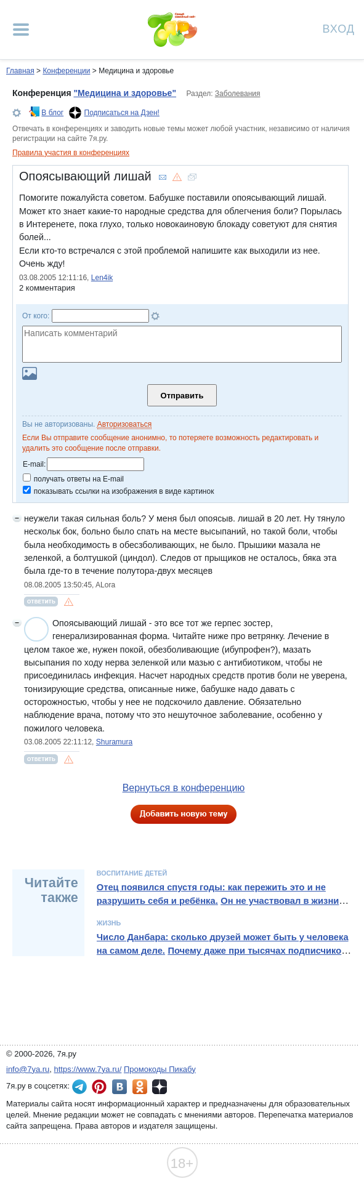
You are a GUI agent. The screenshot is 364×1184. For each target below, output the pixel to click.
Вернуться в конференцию (184, 788)
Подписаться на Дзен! (122, 112)
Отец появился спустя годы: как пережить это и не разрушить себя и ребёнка (211, 894)
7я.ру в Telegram (79, 1086)
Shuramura (114, 742)
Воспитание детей (132, 873)
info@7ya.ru (27, 1069)
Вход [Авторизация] (339, 28)
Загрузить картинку (29, 373)
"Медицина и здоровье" (124, 93)
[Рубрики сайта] (20, 29)
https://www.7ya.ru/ (88, 1069)
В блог (52, 112)
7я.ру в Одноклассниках (139, 1086)
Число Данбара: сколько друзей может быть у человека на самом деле (223, 944)
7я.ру (159, 1086)
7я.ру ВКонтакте (119, 1086)
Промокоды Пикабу (160, 1069)
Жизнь (109, 923)
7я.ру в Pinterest (99, 1086)
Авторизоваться (124, 424)
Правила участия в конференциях (70, 152)
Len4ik (102, 277)
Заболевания (238, 93)
